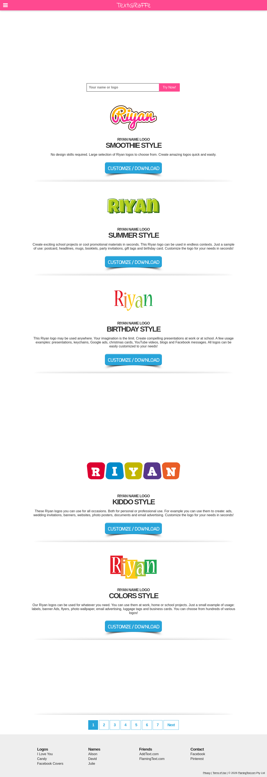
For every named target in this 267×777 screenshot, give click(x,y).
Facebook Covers (50, 763)
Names (94, 749)
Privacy (206, 773)
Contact (197, 749)
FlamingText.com (152, 759)
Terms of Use (219, 773)
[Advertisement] (133, 47)
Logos (42, 749)
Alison (92, 754)
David (92, 759)
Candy (42, 759)
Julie (91, 763)
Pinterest (197, 759)
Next (171, 725)
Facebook (197, 754)
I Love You (45, 754)
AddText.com (149, 754)
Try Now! (169, 87)
